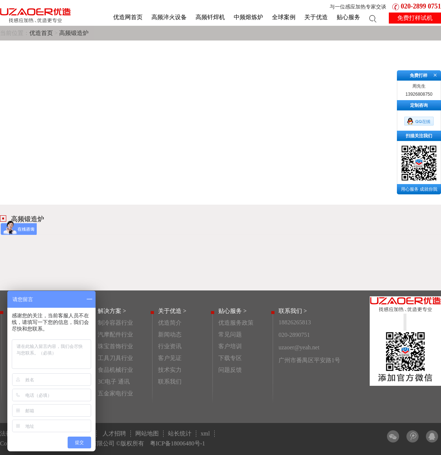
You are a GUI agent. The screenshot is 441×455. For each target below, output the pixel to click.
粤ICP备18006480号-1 (177, 443)
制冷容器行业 (115, 323)
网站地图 (147, 433)
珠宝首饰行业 (115, 346)
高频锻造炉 (74, 33)
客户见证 (170, 358)
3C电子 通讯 (114, 381)
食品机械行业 (115, 370)
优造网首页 (128, 17)
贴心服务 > (232, 311)
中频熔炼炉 (248, 17)
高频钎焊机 (210, 17)
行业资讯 (170, 346)
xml (205, 433)
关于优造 (316, 17)
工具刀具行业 (115, 358)
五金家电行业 (115, 393)
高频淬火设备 (169, 17)
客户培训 (230, 346)
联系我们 (170, 381)
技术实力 (170, 370)
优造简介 (170, 323)
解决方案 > (112, 311)
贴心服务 (348, 17)
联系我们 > (293, 311)
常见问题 (230, 334)
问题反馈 (230, 370)
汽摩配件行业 (115, 334)
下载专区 (230, 358)
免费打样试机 (415, 18)
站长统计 (179, 433)
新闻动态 (170, 334)
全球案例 (283, 17)
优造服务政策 (236, 323)
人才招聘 (114, 433)
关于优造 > (172, 311)
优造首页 (41, 33)
